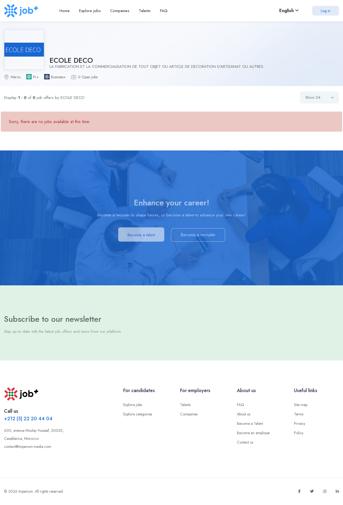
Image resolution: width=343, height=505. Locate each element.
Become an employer (253, 433)
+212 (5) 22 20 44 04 (28, 418)
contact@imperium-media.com (27, 446)
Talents (185, 404)
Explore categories (137, 414)
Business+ (58, 77)
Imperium (25, 491)
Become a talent (141, 236)
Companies (188, 414)
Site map (300, 404)
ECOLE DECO (71, 60)
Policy (298, 433)
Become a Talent (250, 423)
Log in (325, 10)
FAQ (240, 404)
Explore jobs (132, 404)
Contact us (245, 442)
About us (243, 414)
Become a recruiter (198, 236)
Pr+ (36, 77)
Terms (298, 414)
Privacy (299, 423)
